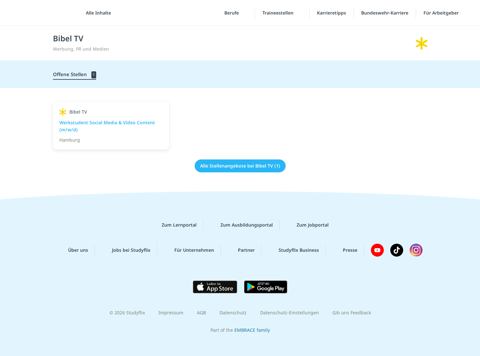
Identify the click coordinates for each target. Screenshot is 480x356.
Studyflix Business (293, 250)
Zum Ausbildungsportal (241, 225)
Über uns (73, 250)
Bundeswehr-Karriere (384, 13)
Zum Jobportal (307, 225)
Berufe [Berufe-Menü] (232, 13)
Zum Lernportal (174, 225)
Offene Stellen (74, 74)
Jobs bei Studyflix (126, 250)
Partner (241, 250)
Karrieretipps (331, 13)
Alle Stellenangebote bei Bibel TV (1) (240, 166)
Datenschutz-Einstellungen (289, 313)
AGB (201, 313)
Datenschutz (233, 313)
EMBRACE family (252, 330)
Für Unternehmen (189, 250)
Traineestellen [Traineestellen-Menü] (278, 13)
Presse (344, 250)
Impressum (170, 313)
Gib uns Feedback (351, 313)
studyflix (42, 12)
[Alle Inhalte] (96, 13)
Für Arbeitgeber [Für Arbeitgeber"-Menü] (442, 13)
